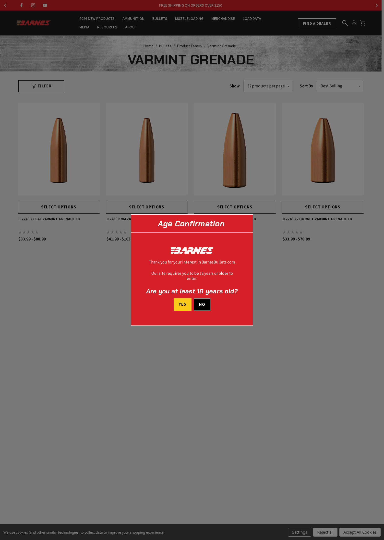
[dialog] (192, 270)
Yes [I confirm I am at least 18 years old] (182, 304)
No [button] (202, 305)
